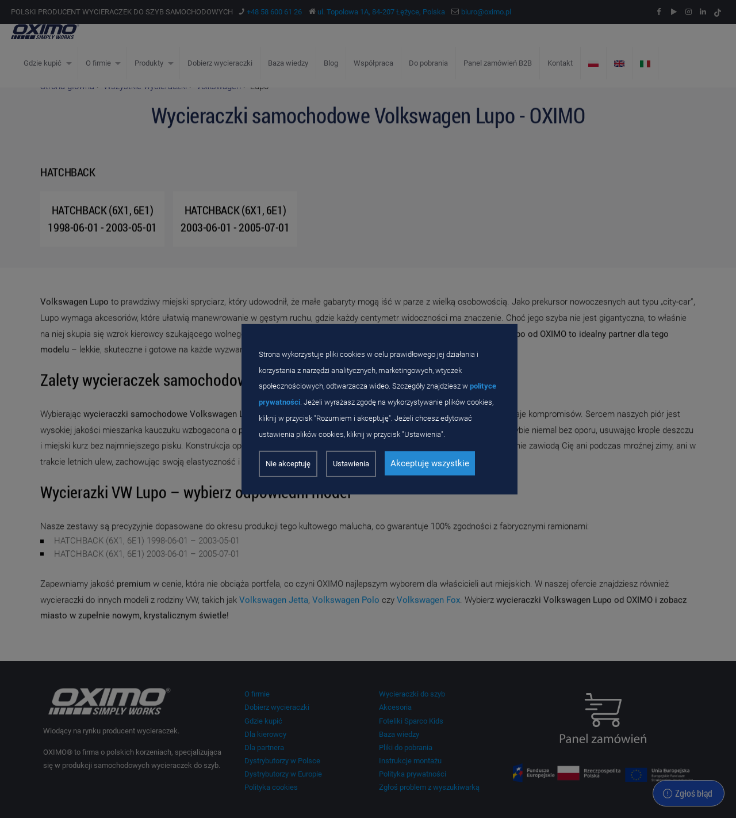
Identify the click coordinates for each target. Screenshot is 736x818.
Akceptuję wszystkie (429, 463)
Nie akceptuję (288, 463)
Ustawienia (351, 463)
